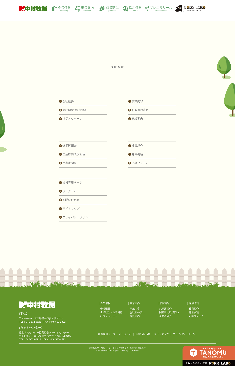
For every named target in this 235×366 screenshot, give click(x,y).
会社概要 (68, 101)
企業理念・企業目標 (111, 312)
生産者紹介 (69, 162)
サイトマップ (70, 208)
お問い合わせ (70, 199)
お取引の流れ (140, 109)
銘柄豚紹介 (69, 145)
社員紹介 (137, 145)
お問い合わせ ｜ (144, 334)
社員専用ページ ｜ (108, 334)
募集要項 (137, 154)
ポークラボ (69, 191)
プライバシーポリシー (76, 217)
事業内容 (137, 101)
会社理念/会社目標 (74, 109)
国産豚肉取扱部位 (73, 154)
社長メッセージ (72, 118)
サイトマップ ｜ (163, 334)
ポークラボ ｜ (127, 334)
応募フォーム (140, 162)
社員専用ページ (72, 182)
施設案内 (137, 118)
